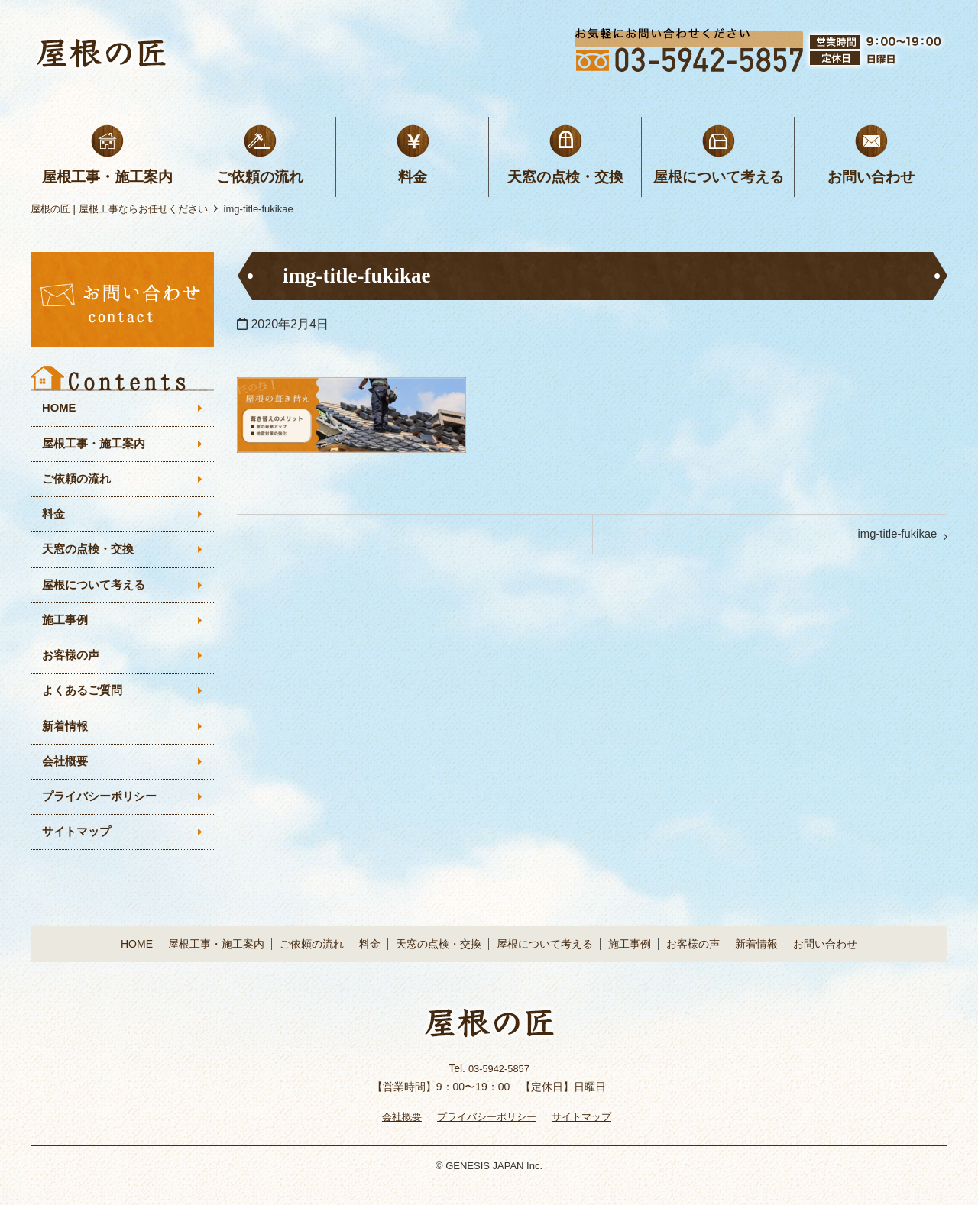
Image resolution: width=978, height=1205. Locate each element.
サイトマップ (78, 851)
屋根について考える (718, 177)
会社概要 (66, 776)
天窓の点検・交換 (565, 177)
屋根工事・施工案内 (107, 177)
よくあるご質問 (85, 703)
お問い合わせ (871, 177)
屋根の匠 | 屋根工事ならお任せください (119, 209)
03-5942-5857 (498, 1087)
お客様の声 (72, 667)
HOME (60, 408)
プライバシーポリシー (103, 813)
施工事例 (66, 630)
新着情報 (66, 740)
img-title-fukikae (892, 537)
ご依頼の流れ (259, 177)
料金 (412, 177)
